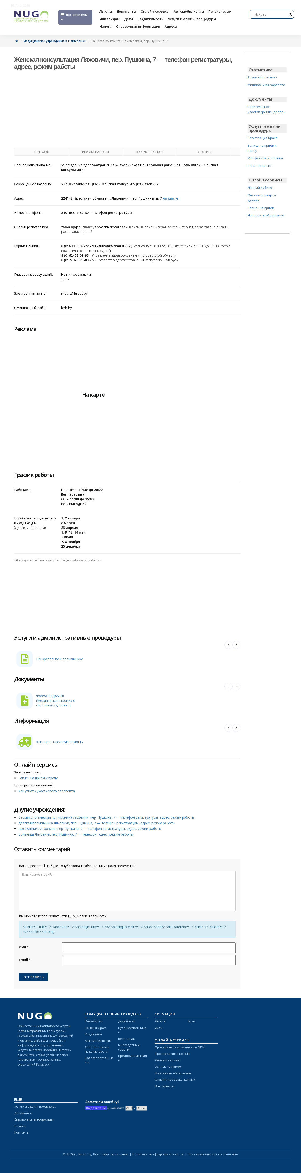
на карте (170, 198)
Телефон (41, 151)
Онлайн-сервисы (155, 11)
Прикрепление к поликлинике (59, 659)
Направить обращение (266, 215)
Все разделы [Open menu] (74, 16)
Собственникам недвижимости (97, 1049)
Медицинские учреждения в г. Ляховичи (55, 41)
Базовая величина (262, 77)
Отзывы (204, 151)
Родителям (93, 1034)
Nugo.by (84, 1154)
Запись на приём (261, 208)
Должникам (127, 1021)
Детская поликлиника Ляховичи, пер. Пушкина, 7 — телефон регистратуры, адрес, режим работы (96, 823)
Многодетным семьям (129, 1047)
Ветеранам (126, 1038)
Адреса (171, 26)
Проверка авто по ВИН (172, 1053)
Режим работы (95, 151)
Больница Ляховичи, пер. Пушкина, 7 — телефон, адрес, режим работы (75, 834)
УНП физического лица (265, 158)
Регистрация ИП (260, 166)
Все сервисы (164, 1086)
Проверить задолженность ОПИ (180, 1047)
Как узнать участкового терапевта (46, 791)
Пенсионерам (219, 11)
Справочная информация (138, 26)
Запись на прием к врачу (38, 778)
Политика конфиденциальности (158, 1154)
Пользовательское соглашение (213, 1154)
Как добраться (149, 151)
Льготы (105, 11)
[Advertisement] (127, 108)
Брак (191, 1021)
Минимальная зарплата (266, 85)
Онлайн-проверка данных (175, 1079)
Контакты (22, 1132)
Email (25, 959)
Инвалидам (109, 19)
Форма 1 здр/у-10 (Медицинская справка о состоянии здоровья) (55, 700)
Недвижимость (150, 19)
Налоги (105, 26)
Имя (24, 947)
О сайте (20, 1126)
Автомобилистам (189, 11)
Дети (128, 19)
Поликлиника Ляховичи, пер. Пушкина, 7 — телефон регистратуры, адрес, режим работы (90, 828)
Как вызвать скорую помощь (59, 742)
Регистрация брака (263, 138)
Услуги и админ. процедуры (192, 19)
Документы (126, 11)
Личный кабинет (261, 187)
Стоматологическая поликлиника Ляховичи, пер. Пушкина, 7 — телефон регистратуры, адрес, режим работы (106, 817)
